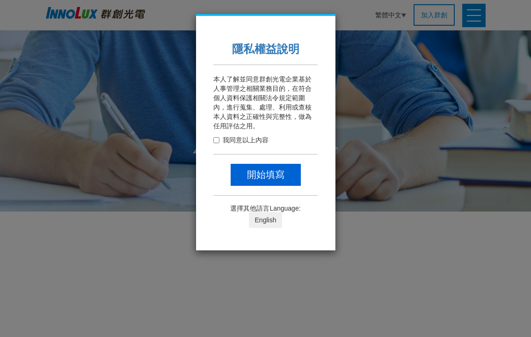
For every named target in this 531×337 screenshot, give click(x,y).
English (265, 220)
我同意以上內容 (241, 140)
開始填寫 (265, 174)
